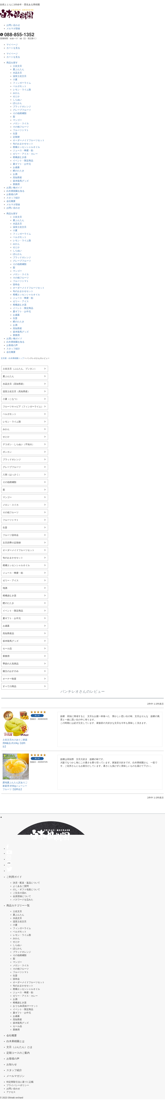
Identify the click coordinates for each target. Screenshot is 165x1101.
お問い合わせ (13, 25)
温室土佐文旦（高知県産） (16, 391)
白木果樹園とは (15, 1041)
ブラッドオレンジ (22, 106)
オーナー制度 (9, 678)
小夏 (15, 79)
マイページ (12, 44)
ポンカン (7, 452)
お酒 (15, 174)
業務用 (16, 184)
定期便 (16, 137)
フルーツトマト (21, 130)
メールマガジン (15, 1075)
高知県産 (17, 177)
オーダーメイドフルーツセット (28, 140)
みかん (16, 93)
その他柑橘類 (19, 113)
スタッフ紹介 (13, 197)
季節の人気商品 (11, 663)
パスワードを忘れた (23, 899)
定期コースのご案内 (18, 1052)
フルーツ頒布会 (11, 535)
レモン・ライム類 (22, 89)
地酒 (5, 588)
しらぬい (17, 99)
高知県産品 (8, 633)
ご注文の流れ (19, 893)
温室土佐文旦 (19, 76)
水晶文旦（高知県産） (14, 384)
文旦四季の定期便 (12, 542)
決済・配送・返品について (26, 882)
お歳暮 (16, 167)
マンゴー (17, 120)
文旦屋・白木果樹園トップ (12, 358)
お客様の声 (12, 194)
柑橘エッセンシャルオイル (26, 147)
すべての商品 (9, 686)
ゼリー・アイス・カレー (25, 154)
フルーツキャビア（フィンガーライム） (23, 406)
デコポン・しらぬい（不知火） (18, 444)
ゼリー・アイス (21, 301)
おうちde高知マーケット (25, 1006)
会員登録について (22, 896)
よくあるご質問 (21, 886)
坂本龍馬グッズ (21, 181)
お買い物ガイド (14, 187)
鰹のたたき (18, 170)
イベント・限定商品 (23, 160)
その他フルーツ (21, 126)
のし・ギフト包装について (26, 889)
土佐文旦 (17, 66)
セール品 (7, 648)
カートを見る (13, 48)
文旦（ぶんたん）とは (19, 1046)
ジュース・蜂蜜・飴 (23, 150)
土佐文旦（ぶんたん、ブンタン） (20, 368)
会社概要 (10, 201)
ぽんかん (17, 103)
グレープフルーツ (22, 110)
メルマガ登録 (13, 28)
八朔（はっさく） (12, 474)
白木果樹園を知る (15, 191)
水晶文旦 (17, 72)
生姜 (15, 133)
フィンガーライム (22, 83)
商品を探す (12, 62)
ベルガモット (19, 86)
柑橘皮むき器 (19, 157)
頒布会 (16, 284)
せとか (16, 96)
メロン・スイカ (21, 123)
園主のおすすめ (11, 671)
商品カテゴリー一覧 (18, 905)
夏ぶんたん (18, 69)
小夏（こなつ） (11, 399)
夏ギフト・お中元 (22, 164)
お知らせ (11, 1064)
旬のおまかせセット (23, 143)
